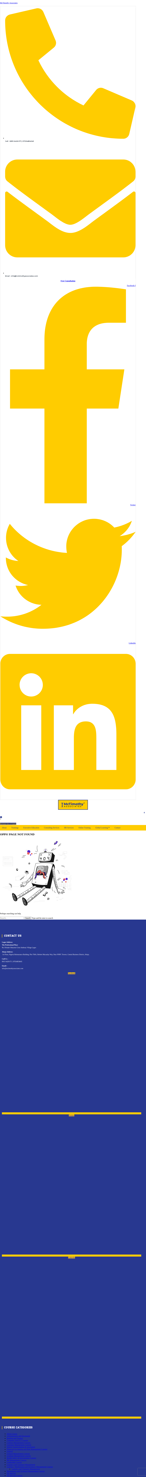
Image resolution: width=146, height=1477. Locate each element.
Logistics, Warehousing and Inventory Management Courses (30, 1467)
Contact (117, 828)
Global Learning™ (102, 828)
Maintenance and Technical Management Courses (26, 1471)
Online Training (84, 828)
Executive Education (31, 828)
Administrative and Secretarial (18, 1436)
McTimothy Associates (9, 3)
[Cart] (0, 818)
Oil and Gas (11, 1473)
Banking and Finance (15, 1438)
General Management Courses (18, 1454)
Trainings (15, 828)
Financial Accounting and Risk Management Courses (27, 1449)
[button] (5, 828)
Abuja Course (12, 1434)
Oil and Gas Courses (14, 1475)
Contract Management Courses (18, 1443)
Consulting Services (51, 828)
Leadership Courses (14, 1462)
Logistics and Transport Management (21, 1465)
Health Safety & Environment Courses (21, 1458)
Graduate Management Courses (19, 1456)
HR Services (69, 828)
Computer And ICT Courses (17, 1440)
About (4, 828)
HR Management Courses (16, 1460)
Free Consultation (68, 281)
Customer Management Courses (19, 1445)
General (10, 1451)
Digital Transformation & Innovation (21, 1447)
